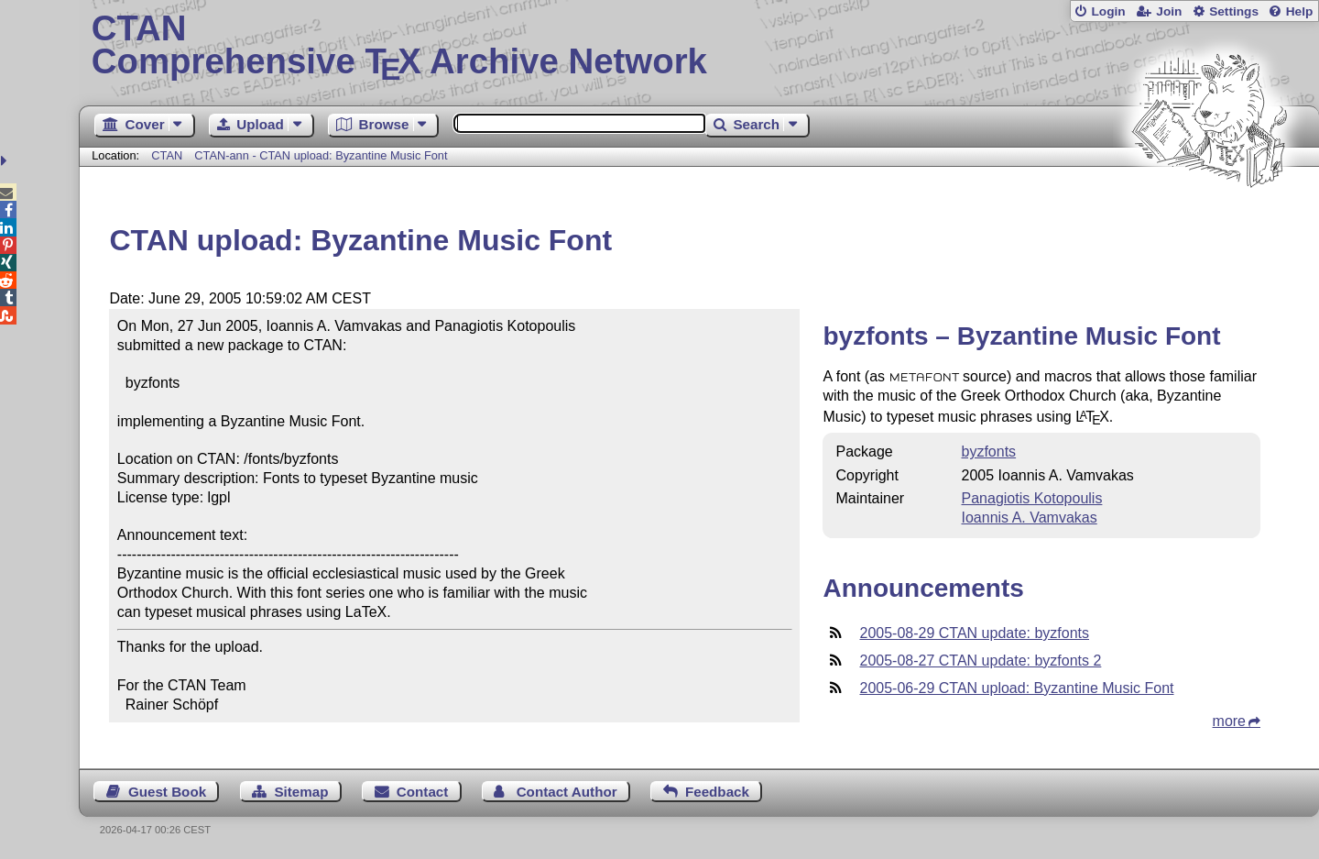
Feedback (717, 791)
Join (1169, 11)
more (1229, 721)
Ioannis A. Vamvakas (1029, 517)
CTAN (166, 155)
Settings (1234, 11)
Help (1300, 11)
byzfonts (989, 451)
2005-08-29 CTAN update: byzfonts (974, 633)
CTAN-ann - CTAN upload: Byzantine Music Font (320, 155)
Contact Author (567, 791)
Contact (423, 791)
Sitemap (301, 791)
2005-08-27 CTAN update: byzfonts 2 (980, 660)
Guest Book (167, 791)
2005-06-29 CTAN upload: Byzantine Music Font (1016, 688)
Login (1108, 11)
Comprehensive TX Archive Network (699, 46)
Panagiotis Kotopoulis (1032, 498)
